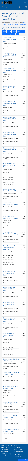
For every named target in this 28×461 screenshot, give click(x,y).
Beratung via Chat (23, 460)
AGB (15, 454)
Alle (17, 34)
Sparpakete (23, 24)
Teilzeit (14, 31)
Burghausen (12, 34)
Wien (18, 31)
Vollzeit (9, 31)
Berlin (23, 31)
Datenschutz (18, 456)
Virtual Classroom (8, 24)
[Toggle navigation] (25, 2)
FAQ (24, 22)
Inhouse (16, 24)
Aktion (4, 31)
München (4, 34)
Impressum (21, 454)
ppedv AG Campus (6, 445)
